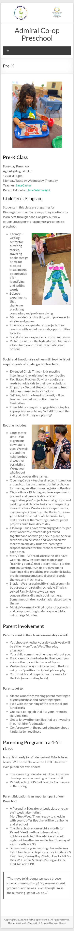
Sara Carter (23, 185)
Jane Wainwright (38, 190)
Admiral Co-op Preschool (37, 34)
